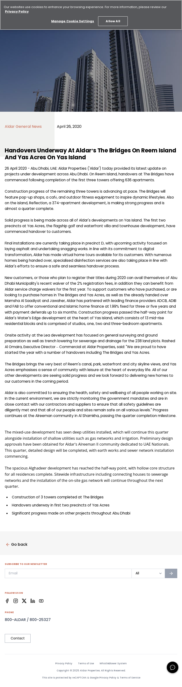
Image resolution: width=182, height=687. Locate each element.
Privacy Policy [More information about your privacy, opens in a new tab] (17, 8)
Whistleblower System (113, 663)
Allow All (113, 17)
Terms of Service (130, 677)
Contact (18, 638)
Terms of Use (86, 663)
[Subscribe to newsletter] (171, 573)
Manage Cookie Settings (72, 17)
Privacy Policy (63, 663)
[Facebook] (7, 600)
